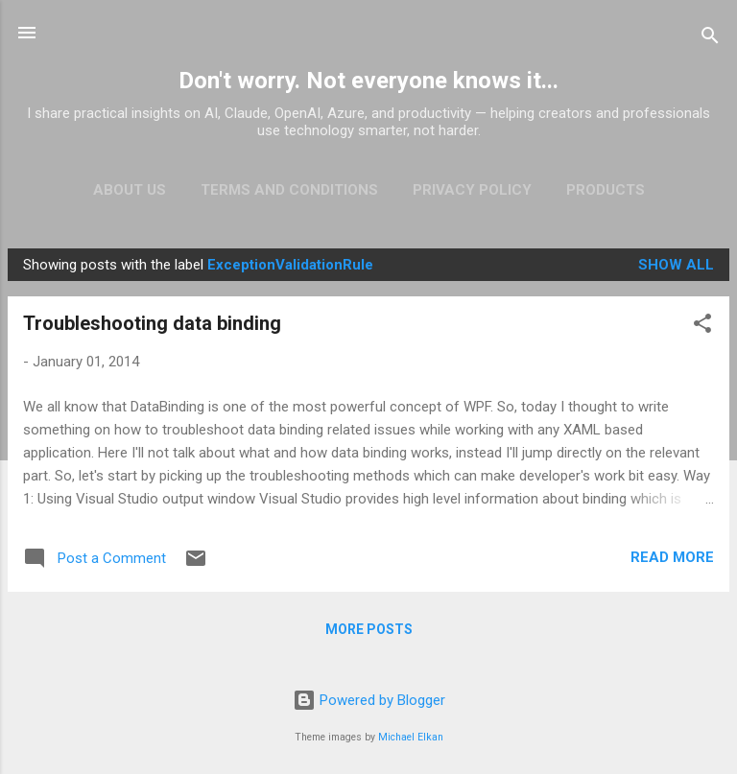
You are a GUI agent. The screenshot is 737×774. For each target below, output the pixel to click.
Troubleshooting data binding (152, 323)
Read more (672, 557)
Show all (676, 264)
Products (605, 190)
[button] (702, 326)
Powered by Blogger (369, 700)
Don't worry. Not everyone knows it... (368, 80)
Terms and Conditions (289, 190)
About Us (129, 190)
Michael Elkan (410, 737)
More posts (369, 629)
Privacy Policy (472, 190)
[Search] (710, 39)
